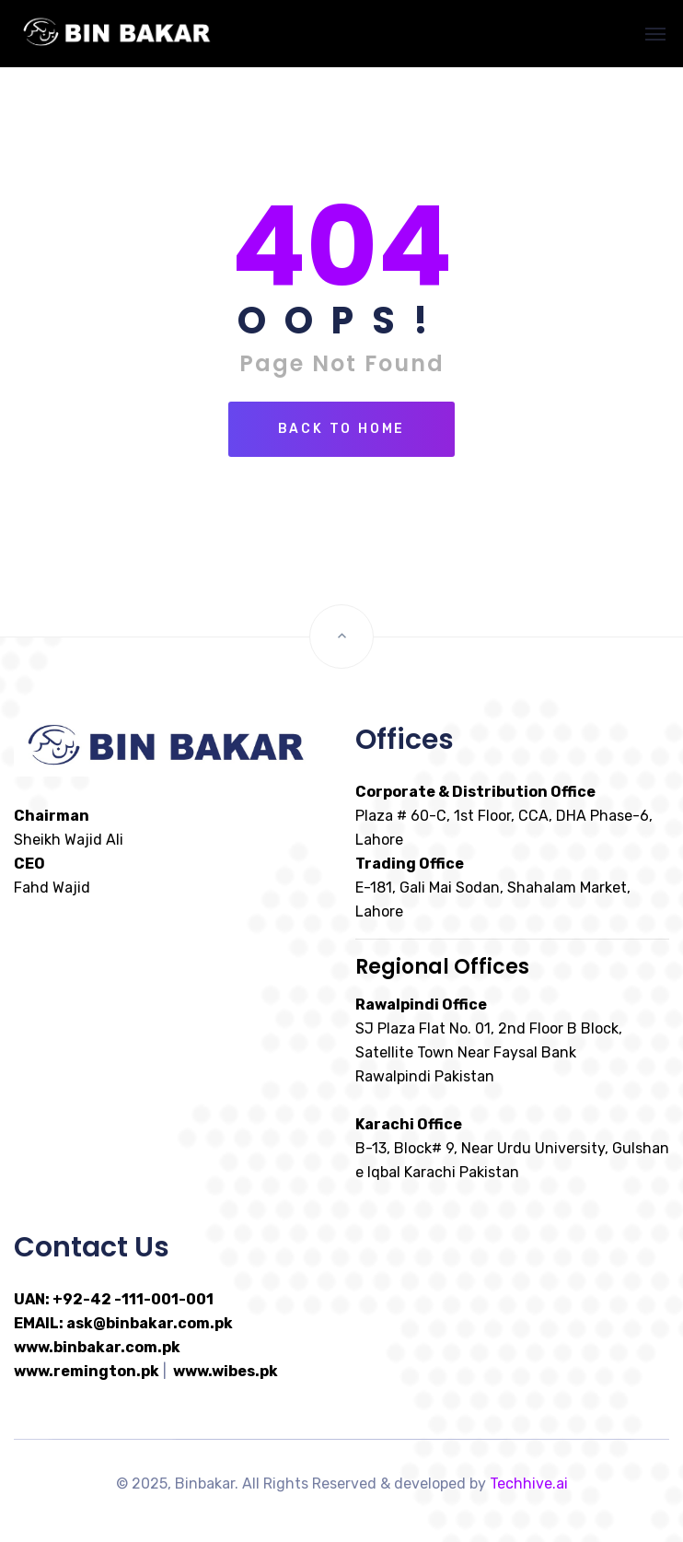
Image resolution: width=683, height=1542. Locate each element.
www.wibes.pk (225, 1371)
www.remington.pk (86, 1371)
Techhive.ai (529, 1483)
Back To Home (342, 429)
